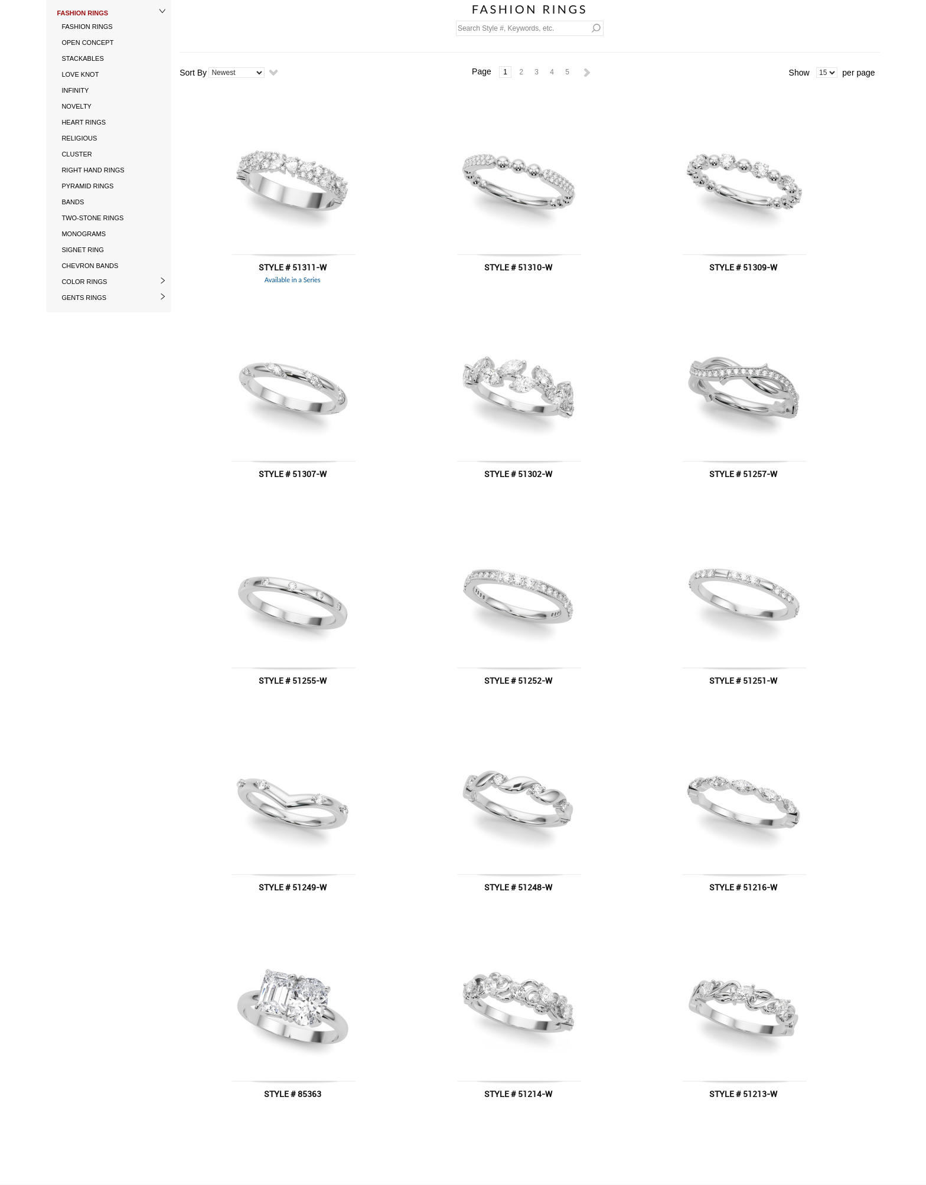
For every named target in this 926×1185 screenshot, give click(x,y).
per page (858, 72)
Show (799, 72)
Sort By (193, 72)
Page (481, 71)
